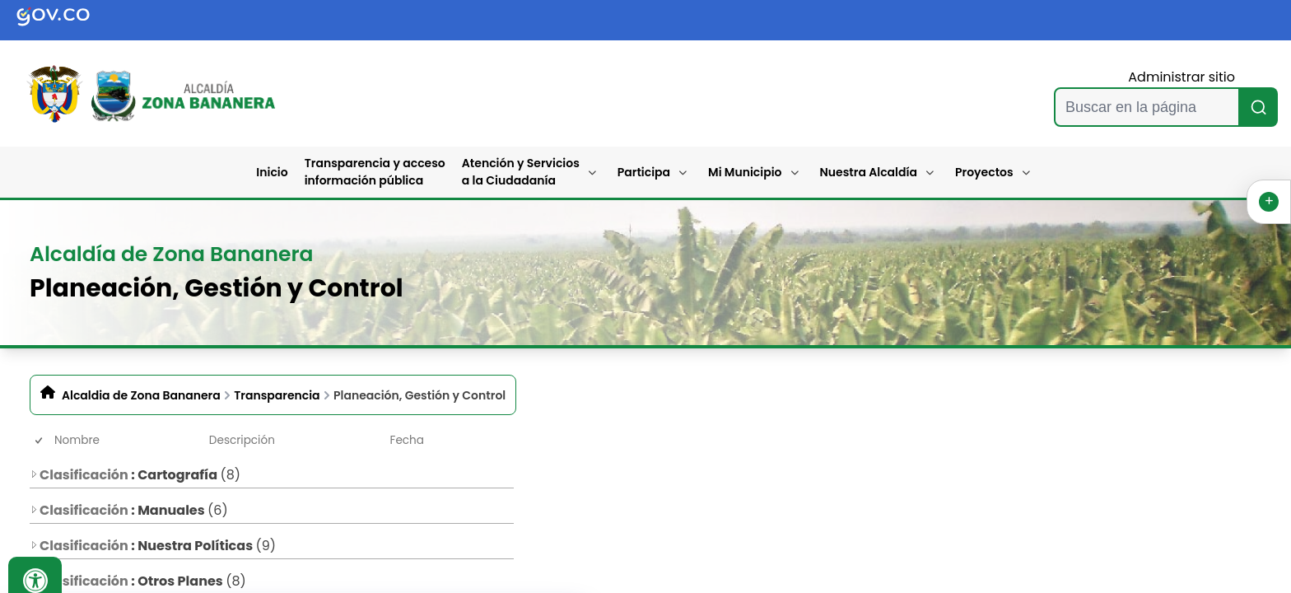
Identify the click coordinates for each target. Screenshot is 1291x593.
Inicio (271, 172)
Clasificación (79, 474)
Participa (644, 172)
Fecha (407, 440)
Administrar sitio (1181, 77)
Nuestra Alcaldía (869, 172)
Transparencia (276, 395)
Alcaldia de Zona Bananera (141, 395)
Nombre (77, 440)
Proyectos (984, 172)
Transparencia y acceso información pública (375, 172)
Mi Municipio (744, 172)
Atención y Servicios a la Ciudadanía (521, 172)
